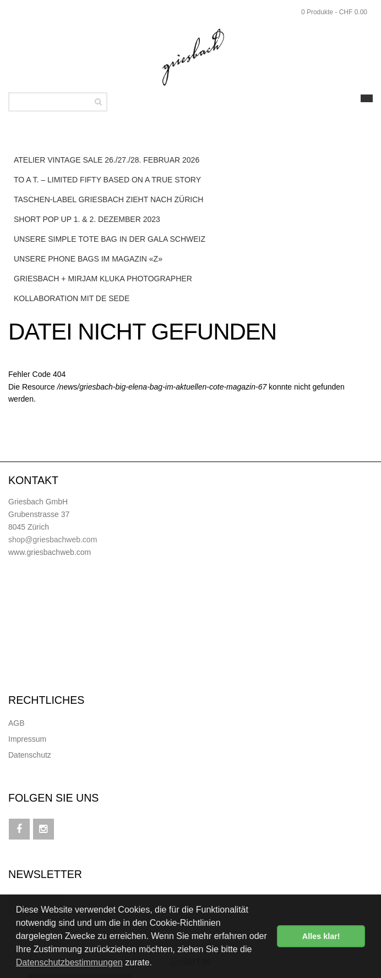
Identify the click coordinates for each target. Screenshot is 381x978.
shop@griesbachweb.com (52, 539)
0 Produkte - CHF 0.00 (334, 12)
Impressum (27, 739)
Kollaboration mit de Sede (71, 298)
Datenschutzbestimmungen (69, 962)
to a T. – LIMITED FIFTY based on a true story (107, 179)
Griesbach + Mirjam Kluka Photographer (103, 278)
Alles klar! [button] (321, 936)
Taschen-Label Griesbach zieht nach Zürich (108, 199)
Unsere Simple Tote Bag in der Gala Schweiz (109, 239)
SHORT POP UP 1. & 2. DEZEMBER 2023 (87, 219)
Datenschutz (29, 755)
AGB (16, 723)
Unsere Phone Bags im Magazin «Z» (88, 258)
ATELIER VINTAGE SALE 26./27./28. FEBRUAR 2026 (106, 159)
